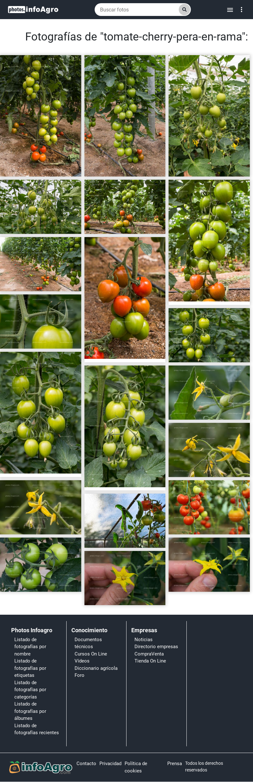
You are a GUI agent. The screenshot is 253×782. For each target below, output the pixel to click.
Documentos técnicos (88, 643)
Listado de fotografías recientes (36, 729)
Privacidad (110, 763)
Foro (79, 675)
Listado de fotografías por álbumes (30, 711)
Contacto (86, 763)
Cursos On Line (91, 654)
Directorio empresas (156, 646)
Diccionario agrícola (96, 668)
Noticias (143, 639)
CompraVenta (149, 654)
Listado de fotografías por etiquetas (30, 668)
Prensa (174, 763)
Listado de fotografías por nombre (30, 647)
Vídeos (82, 661)
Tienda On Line (150, 661)
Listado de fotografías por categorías (30, 690)
